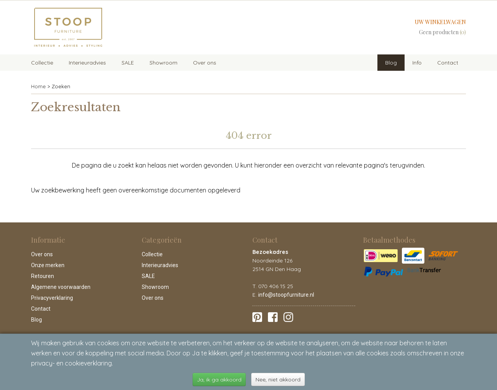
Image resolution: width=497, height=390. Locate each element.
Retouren (42, 276)
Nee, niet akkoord (278, 379)
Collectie (42, 62)
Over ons (204, 62)
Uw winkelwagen (440, 22)
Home (38, 86)
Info (417, 62)
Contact (447, 62)
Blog (391, 62)
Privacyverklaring (52, 298)
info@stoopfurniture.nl (286, 295)
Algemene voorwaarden (60, 287)
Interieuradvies (87, 62)
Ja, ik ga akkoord (219, 379)
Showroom (163, 62)
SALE (128, 62)
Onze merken (47, 265)
